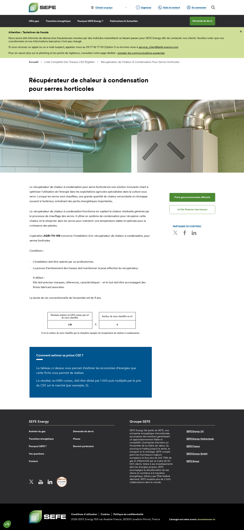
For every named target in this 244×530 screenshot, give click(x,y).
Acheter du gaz (37, 431)
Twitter (175, 232)
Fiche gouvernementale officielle (192, 197)
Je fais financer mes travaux (192, 209)
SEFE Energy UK (195, 431)
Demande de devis (202, 20)
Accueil (33, 62)
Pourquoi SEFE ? (37, 446)
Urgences (143, 7)
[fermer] (241, 31)
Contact (33, 461)
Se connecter (196, 7)
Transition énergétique (58, 21)
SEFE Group (192, 461)
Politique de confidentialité (128, 514)
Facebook (184, 232)
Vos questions (36, 453)
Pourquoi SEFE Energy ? (90, 21)
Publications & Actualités (124, 21)
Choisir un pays (104, 7)
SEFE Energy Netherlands (200, 438)
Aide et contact (169, 7)
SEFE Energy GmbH (197, 453)
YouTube (40, 481)
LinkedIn (194, 232)
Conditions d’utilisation (84, 514)
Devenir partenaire (83, 446)
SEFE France (193, 446)
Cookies (105, 514)
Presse (76, 438)
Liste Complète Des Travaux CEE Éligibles (69, 62)
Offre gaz (34, 21)
